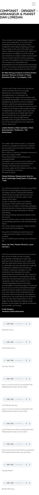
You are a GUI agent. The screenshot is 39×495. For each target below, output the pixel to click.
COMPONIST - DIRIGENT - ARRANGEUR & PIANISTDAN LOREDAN (19, 14)
